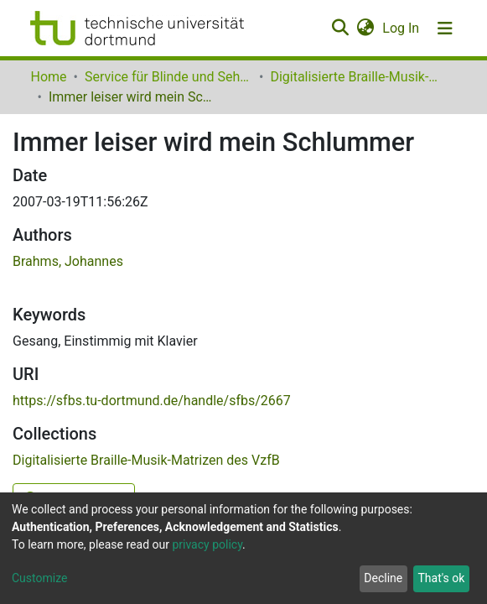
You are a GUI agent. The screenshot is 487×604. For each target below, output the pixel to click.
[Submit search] (340, 28)
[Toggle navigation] (445, 28)
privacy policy (207, 544)
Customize (39, 578)
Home (49, 77)
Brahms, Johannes (68, 261)
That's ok (440, 578)
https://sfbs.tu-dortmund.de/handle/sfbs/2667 (152, 401)
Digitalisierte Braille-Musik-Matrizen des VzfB (354, 77)
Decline (383, 578)
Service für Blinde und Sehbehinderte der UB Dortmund (168, 77)
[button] (365, 28)
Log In (401, 28)
